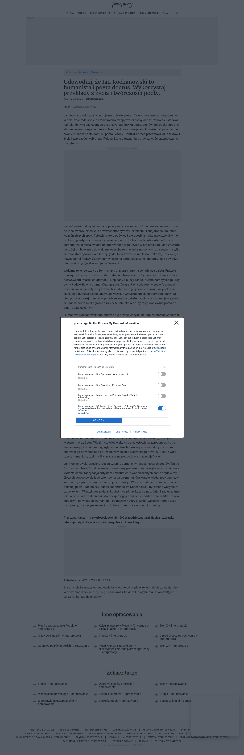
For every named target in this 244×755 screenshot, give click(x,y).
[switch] (162, 374)
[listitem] (122, 367)
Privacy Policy (140, 431)
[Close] (177, 324)
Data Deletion (104, 431)
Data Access (122, 431)
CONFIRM (99, 420)
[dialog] (122, 377)
